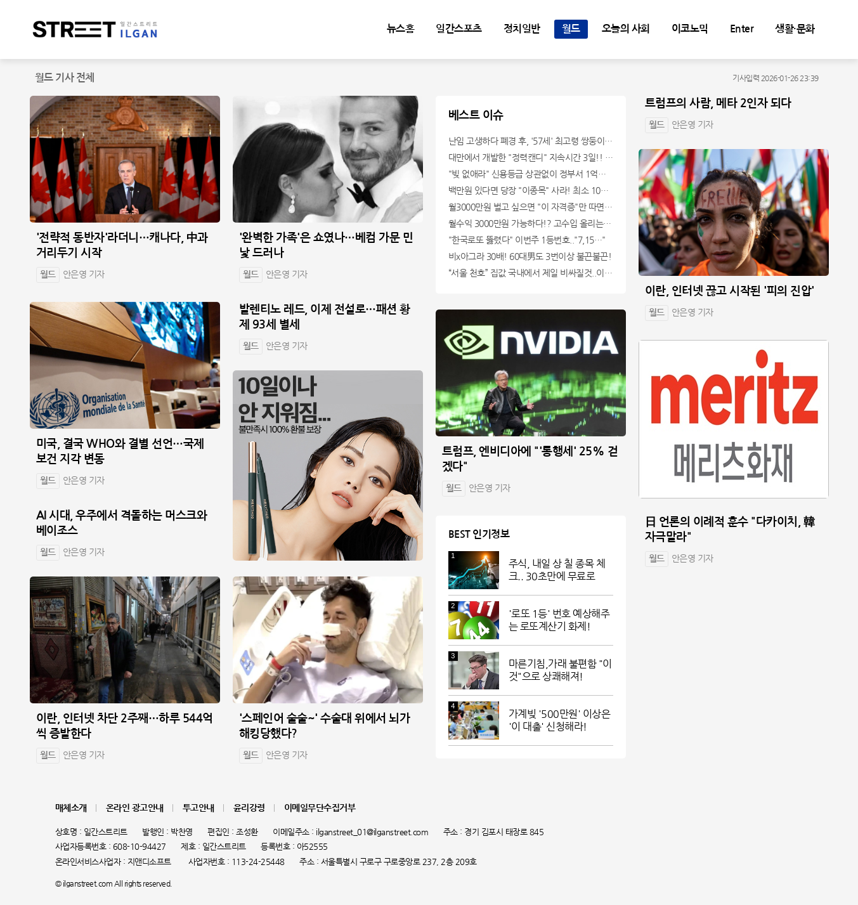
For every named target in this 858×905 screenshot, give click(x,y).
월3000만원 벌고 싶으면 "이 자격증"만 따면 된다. (530, 207)
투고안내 (198, 808)
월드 (571, 28)
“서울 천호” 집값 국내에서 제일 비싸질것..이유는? (530, 273)
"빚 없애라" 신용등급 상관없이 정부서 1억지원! (530, 174)
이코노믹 (690, 28)
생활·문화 (795, 28)
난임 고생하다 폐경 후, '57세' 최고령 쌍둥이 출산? (530, 141)
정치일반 (522, 28)
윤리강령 (249, 808)
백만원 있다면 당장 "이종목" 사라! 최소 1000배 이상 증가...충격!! (530, 190)
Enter (742, 28)
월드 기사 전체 (64, 77)
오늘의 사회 (626, 28)
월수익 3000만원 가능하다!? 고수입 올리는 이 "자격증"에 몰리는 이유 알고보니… (530, 223)
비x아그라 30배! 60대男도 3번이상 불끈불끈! (530, 256)
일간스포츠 (459, 28)
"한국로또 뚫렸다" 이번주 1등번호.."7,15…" (527, 240)
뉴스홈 (401, 28)
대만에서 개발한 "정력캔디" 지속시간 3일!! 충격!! (530, 157)
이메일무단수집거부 (320, 808)
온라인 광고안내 (135, 808)
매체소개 (71, 808)
